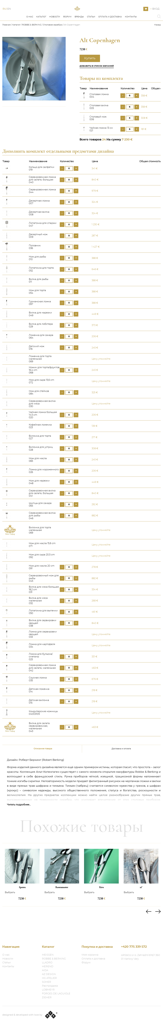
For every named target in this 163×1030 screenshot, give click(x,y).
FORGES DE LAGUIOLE (56, 993)
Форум (67, 31)
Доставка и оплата (121, 763)
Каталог (41, 31)
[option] (22, 888)
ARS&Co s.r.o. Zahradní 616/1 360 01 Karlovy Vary (140, 957)
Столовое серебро (52, 39)
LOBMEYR (48, 989)
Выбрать (10, 906)
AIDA (45, 970)
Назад (157, 39)
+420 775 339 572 (134, 946)
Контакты (131, 31)
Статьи (91, 31)
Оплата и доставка (110, 31)
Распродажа (50, 986)
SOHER (46, 982)
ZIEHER (47, 997)
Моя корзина (90, 955)
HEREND (47, 966)
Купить (89, 72)
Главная (6, 39)
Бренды (79, 31)
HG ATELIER (49, 978)
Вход (155, 16)
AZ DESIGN (49, 974)
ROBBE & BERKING (31, 39)
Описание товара (43, 763)
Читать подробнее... (19, 818)
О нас (29, 31)
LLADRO (47, 962)
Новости (54, 31)
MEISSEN (48, 955)
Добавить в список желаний (97, 80)
